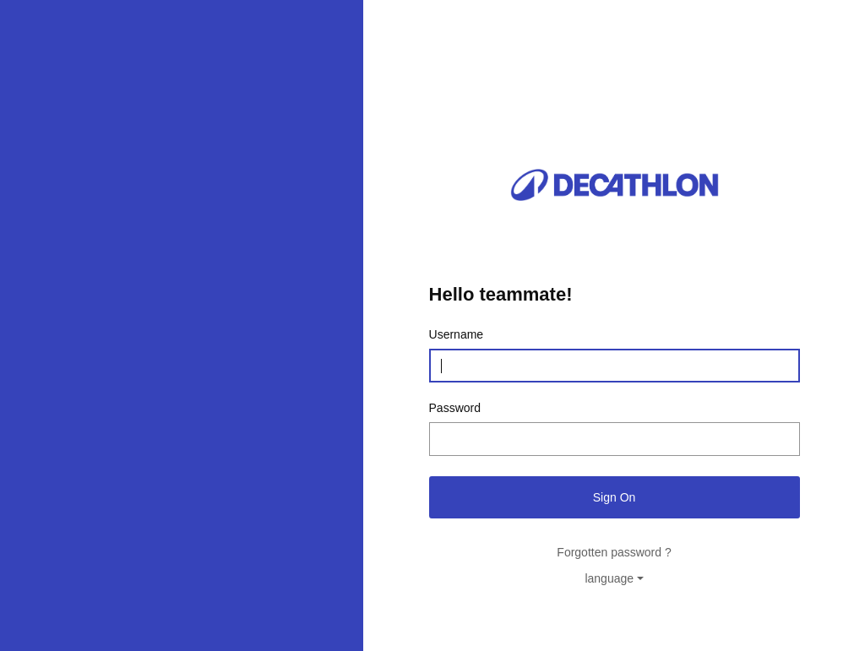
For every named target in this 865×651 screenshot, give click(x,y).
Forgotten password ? (614, 552)
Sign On (614, 497)
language (609, 578)
